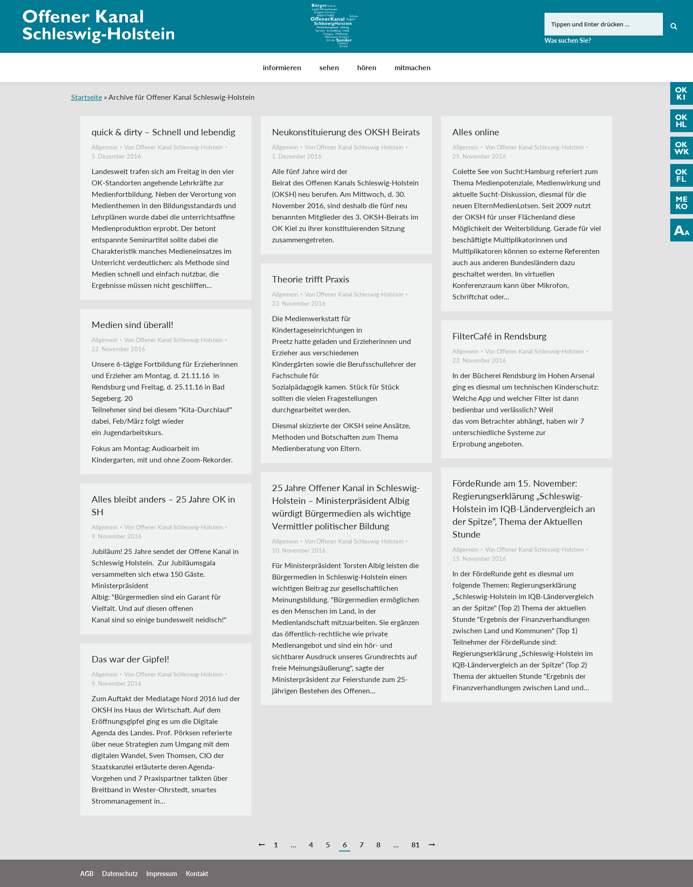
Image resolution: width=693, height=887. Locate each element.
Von (173, 147)
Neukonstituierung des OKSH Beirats (346, 131)
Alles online (475, 131)
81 (415, 844)
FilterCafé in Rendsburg (499, 335)
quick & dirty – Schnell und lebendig (163, 131)
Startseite (86, 96)
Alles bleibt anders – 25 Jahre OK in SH (163, 505)
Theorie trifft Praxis (310, 278)
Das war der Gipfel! (130, 658)
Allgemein (105, 147)
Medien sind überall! (132, 324)
